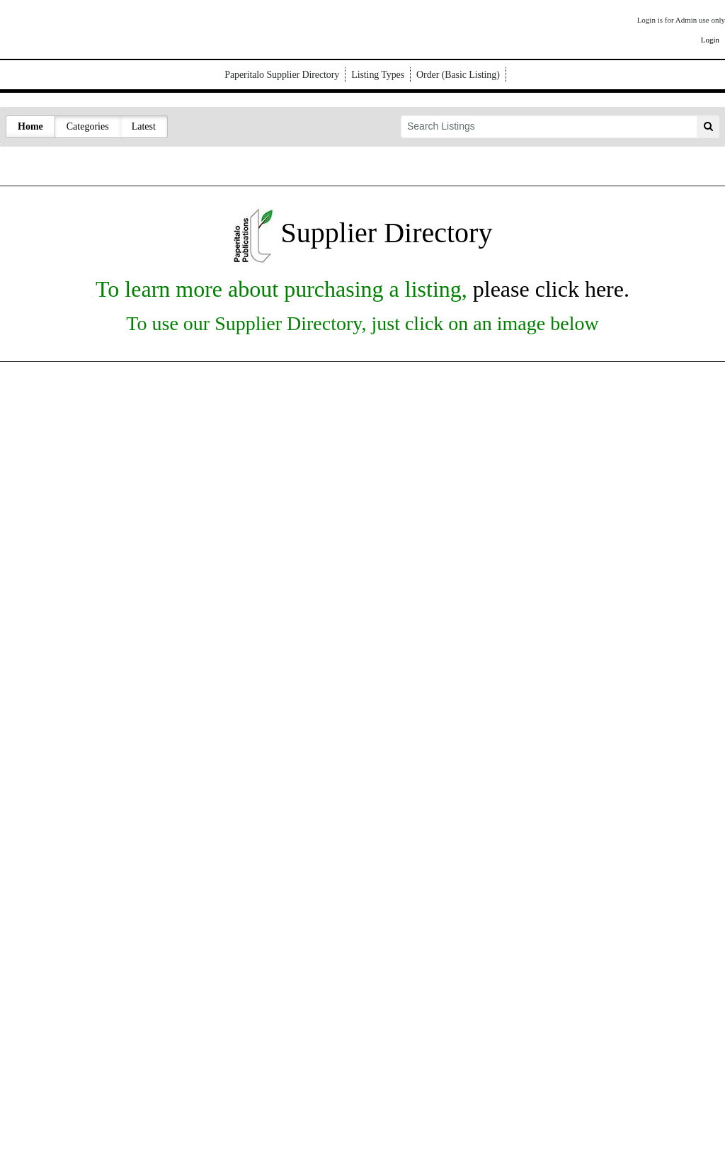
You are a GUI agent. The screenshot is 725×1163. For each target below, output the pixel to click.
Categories (88, 126)
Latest (144, 126)
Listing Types (377, 74)
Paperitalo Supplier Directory (281, 74)
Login (710, 39)
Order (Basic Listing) (458, 74)
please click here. (548, 289)
